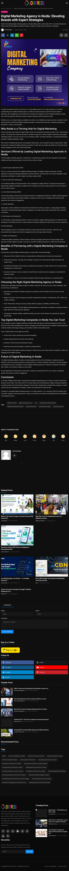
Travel (4, 756)
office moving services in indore (56, 771)
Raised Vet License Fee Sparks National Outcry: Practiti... (31, 709)
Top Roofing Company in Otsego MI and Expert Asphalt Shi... (58, 831)
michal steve (4, 582)
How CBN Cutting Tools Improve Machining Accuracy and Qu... (50, 579)
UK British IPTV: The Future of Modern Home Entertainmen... (32, 719)
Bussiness (9, 8)
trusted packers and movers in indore (12, 767)
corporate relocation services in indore (12, 771)
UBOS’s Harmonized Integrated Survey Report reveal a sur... (31, 688)
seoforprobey (16, 451)
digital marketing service (25, 403)
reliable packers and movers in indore (36, 767)
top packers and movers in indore (47, 760)
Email (37, 611)
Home (2, 8)
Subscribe (29, 851)
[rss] (8, 836)
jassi (37, 582)
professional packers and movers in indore (14, 775)
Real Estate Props (53, 824)
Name (3, 611)
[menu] (2, 3)
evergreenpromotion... (19, 731)
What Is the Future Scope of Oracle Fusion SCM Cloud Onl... (17, 517)
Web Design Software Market (48, 403)
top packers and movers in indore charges (35, 763)
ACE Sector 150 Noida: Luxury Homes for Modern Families (58, 821)
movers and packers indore (9, 760)
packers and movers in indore (36, 756)
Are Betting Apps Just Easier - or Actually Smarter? (15, 579)
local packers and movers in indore (35, 771)
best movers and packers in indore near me (14, 782)
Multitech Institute (40, 520)
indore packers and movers (27, 760)
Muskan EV (3, 593)
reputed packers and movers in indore (39, 782)
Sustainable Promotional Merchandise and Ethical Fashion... (32, 730)
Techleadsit (4, 520)
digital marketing (11, 403)
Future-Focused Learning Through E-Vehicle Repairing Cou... (16, 590)
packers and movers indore (54, 756)
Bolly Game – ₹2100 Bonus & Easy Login (58, 811)
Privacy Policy (62, 866)
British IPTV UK (17, 721)
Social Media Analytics (45, 406)
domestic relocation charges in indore (39, 775)
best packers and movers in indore (11, 763)
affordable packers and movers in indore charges (15, 778)
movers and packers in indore (17, 756)
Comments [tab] (7, 605)
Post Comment (7, 631)
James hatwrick (5, 551)
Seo (36, 403)
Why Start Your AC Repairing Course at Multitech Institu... (49, 517)
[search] (67, 3)
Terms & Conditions (50, 866)
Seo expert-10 (52, 814)
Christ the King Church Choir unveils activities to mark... (30, 699)
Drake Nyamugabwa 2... (20, 690)
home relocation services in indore (41, 778)
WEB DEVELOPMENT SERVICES (15, 406)
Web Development (31, 406)
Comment (4, 618)
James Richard (52, 835)
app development (58, 406)
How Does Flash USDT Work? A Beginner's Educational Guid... (15, 548)
